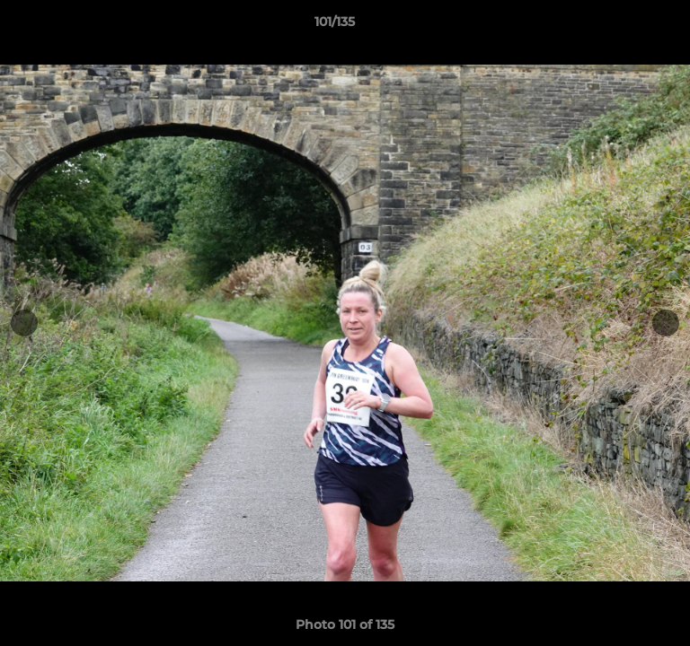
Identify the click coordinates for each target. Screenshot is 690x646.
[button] (625, 26)
